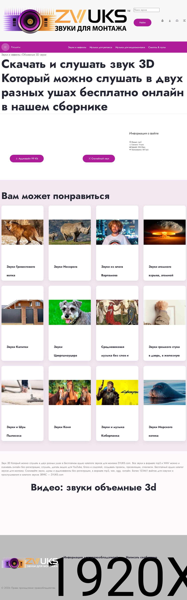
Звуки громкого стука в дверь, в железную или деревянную (164, 355)
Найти (142, 22)
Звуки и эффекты (10, 55)
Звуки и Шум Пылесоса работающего (16, 435)
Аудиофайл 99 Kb (27, 158)
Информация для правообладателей (91, 557)
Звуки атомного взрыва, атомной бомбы (161, 275)
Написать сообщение (141, 557)
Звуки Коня (62, 427)
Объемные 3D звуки (34, 55)
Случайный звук (98, 158)
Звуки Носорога (65, 266)
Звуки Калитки (17, 347)
